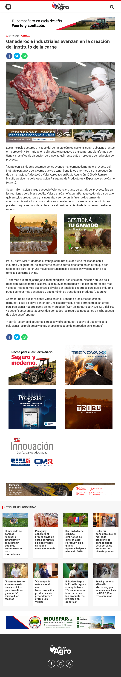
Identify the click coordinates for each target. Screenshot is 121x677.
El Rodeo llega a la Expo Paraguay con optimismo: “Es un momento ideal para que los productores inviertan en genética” (75, 591)
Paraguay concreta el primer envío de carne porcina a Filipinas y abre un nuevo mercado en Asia (45, 540)
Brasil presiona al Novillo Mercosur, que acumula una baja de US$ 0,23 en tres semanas (106, 589)
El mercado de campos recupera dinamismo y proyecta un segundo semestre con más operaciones (13, 543)
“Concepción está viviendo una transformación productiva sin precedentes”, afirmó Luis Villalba (44, 591)
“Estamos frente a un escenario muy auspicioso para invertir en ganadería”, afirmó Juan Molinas (15, 590)
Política (25, 36)
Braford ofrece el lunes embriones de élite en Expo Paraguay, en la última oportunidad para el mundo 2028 (75, 541)
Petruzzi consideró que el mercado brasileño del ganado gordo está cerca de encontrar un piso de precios (106, 541)
